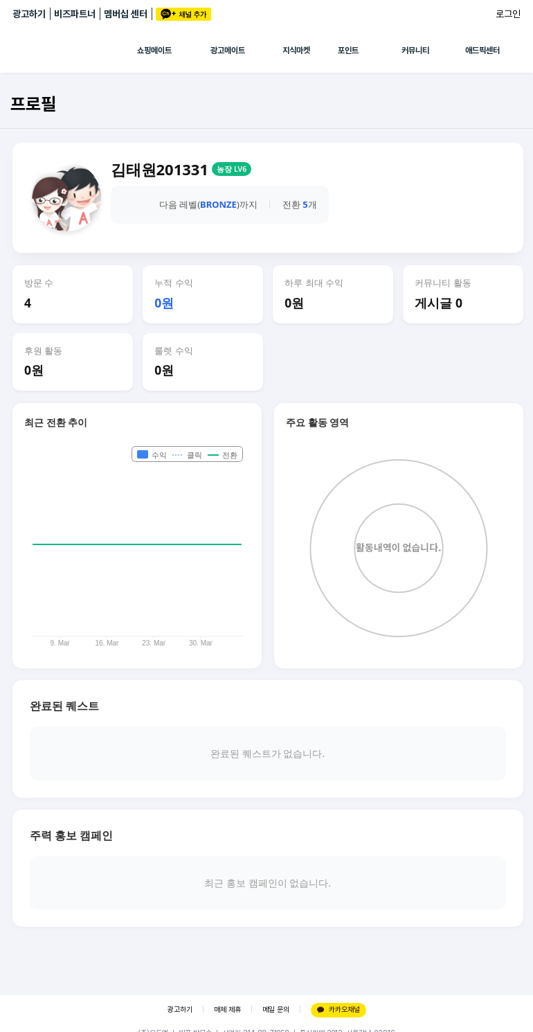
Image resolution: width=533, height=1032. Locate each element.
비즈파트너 (75, 13)
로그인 (508, 14)
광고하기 (29, 13)
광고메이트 (227, 50)
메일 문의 (275, 1009)
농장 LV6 (231, 169)
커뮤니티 (415, 50)
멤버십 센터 (125, 13)
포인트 (348, 50)
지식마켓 (296, 50)
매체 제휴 (227, 1009)
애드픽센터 (482, 50)
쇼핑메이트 (154, 50)
